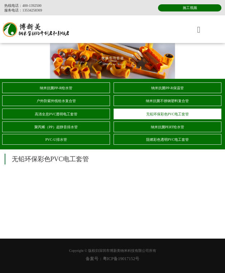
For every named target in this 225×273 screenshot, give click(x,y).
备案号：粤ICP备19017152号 (113, 258)
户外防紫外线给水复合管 (56, 101)
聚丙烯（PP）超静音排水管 (56, 127)
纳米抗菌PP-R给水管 (56, 88)
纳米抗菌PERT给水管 (168, 127)
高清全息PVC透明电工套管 (56, 114)
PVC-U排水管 (56, 140)
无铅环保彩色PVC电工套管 (167, 114)
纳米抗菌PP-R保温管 (167, 88)
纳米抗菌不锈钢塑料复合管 (167, 101)
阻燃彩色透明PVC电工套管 (167, 140)
